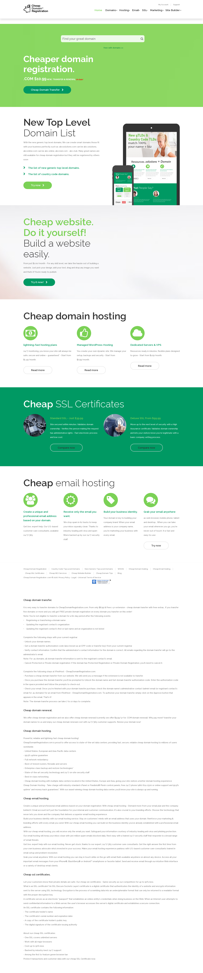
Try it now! (39, 282)
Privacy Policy (64, 577)
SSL (144, 10)
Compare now (66, 447)
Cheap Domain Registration (35, 569)
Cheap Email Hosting (161, 569)
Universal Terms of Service (89, 577)
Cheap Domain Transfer (47, 89)
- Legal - (74, 577)
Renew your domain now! (129, 722)
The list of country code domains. (48, 174)
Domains (110, 10)
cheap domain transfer (46, 676)
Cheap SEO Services (58, 573)
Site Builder (172, 10)
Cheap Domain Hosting (138, 569)
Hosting (124, 10)
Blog (120, 573)
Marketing (156, 10)
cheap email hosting (41, 831)
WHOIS (121, 569)
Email (135, 10)
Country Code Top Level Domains (65, 569)
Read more (38, 370)
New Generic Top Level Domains (99, 569)
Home (98, 10)
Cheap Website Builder (81, 573)
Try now (37, 185)
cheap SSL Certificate (80, 959)
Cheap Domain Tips (104, 573)
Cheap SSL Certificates (34, 573)
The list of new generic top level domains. (54, 167)
